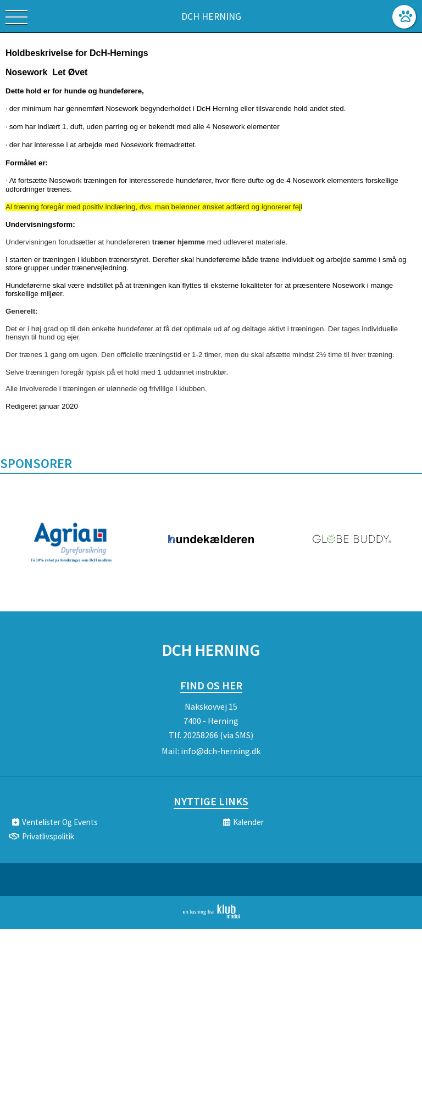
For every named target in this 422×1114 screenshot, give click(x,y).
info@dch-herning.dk (220, 750)
